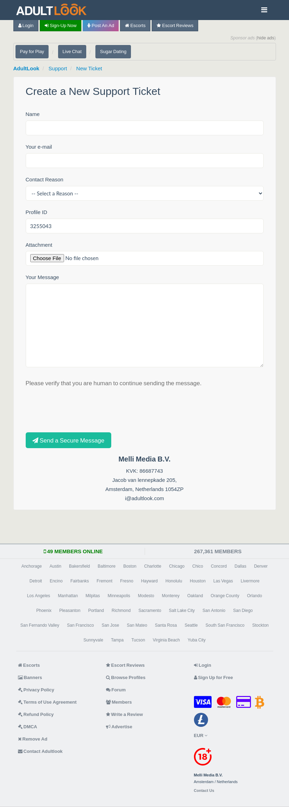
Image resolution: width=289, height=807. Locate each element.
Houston (198, 581)
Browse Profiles (126, 677)
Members (119, 702)
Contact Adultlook (40, 751)
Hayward (149, 581)
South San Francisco (225, 625)
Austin (55, 566)
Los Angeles (38, 596)
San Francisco (80, 625)
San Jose (110, 625)
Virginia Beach (166, 640)
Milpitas (93, 596)
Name (33, 114)
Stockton (260, 625)
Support (58, 68)
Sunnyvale (93, 640)
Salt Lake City (182, 610)
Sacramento (149, 610)
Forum (116, 689)
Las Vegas (223, 581)
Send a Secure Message (68, 440)
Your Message (42, 277)
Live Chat (72, 51)
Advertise (119, 726)
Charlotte (153, 566)
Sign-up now (60, 25)
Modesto (146, 596)
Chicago (176, 566)
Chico (197, 566)
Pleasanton (69, 610)
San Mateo (137, 625)
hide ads (266, 37)
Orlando (254, 596)
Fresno (126, 581)
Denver (261, 566)
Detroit (36, 581)
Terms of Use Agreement (47, 702)
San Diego (243, 610)
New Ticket (89, 68)
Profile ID (37, 212)
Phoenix (43, 610)
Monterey (171, 596)
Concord (219, 566)
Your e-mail (39, 146)
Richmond (121, 610)
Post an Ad (100, 25)
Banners (30, 677)
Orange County (225, 596)
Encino (56, 581)
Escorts (135, 25)
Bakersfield (79, 566)
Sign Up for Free (213, 677)
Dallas (240, 566)
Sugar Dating (113, 51)
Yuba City (197, 640)
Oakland (195, 596)
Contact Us (204, 791)
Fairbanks (79, 581)
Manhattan (68, 596)
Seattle (190, 625)
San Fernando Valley (39, 625)
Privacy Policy (36, 689)
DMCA (27, 726)
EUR (200, 735)
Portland (96, 610)
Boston (129, 566)
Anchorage (31, 566)
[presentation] (79, 408)
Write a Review (124, 714)
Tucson (138, 640)
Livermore (250, 581)
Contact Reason (44, 179)
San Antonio (213, 610)
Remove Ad (33, 739)
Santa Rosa (166, 625)
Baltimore (106, 566)
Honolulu (173, 581)
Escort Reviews (175, 25)
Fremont (105, 581)
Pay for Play (32, 51)
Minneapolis (119, 596)
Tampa (117, 640)
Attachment (39, 244)
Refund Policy (36, 714)
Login (26, 25)
